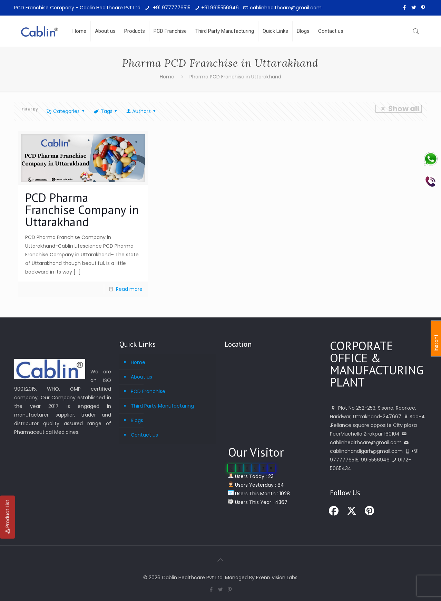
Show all (398, 109)
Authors (141, 111)
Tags (106, 111)
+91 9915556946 (220, 7)
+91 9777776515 (170, 7)
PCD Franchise (148, 391)
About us (141, 376)
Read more (129, 289)
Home (167, 76)
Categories (66, 111)
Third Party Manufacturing (162, 405)
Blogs (137, 420)
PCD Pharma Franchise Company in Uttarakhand (82, 210)
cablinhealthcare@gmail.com (286, 7)
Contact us (144, 434)
